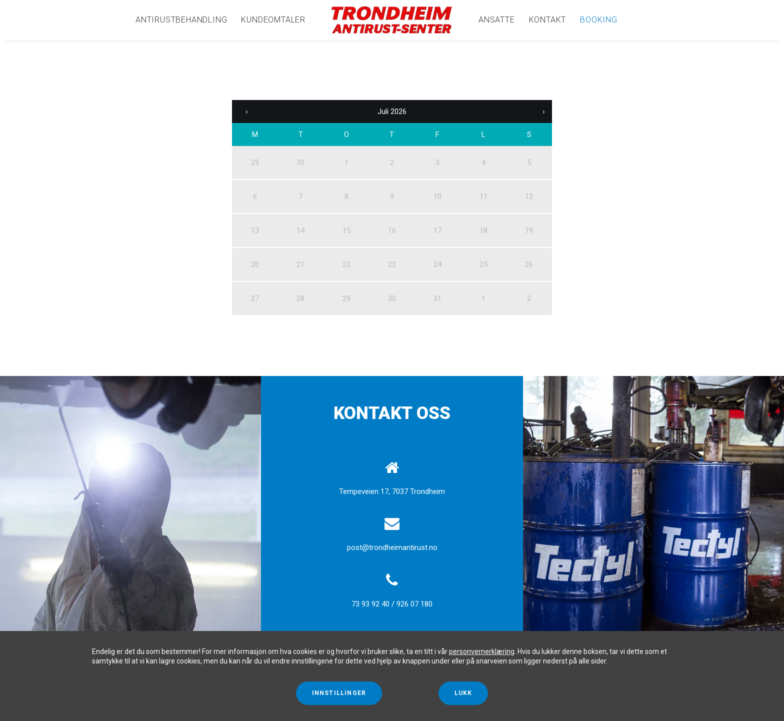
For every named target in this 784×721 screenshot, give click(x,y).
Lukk (463, 693)
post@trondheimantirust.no (392, 547)
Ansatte (496, 19)
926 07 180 (414, 604)
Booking (599, 19)
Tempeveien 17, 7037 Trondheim (392, 491)
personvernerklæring (481, 652)
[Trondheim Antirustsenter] (392, 20)
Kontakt (547, 19)
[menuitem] (181, 20)
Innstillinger (339, 693)
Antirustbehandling (181, 19)
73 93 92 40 (371, 604)
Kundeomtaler (273, 19)
